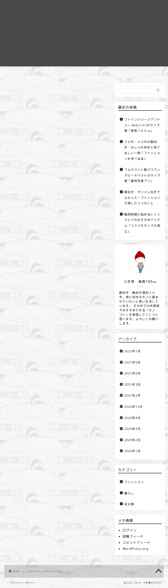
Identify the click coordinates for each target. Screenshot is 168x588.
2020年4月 (132, 418)
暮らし (129, 493)
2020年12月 (133, 406)
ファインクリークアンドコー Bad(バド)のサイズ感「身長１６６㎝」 (142, 125)
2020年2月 (132, 440)
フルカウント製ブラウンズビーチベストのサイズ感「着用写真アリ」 (142, 175)
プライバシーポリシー (23, 582)
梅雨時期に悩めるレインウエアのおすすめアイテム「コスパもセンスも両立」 (142, 222)
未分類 (129, 504)
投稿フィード (133, 536)
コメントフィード (136, 542)
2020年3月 (132, 429)
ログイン (129, 530)
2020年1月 (132, 451)
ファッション (134, 482)
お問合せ (94, 72)
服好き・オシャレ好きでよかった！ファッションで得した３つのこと (142, 197)
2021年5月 (132, 362)
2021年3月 (132, 384)
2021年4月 (132, 373)
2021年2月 (132, 395)
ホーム (72, 72)
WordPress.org (135, 548)
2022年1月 (132, 351)
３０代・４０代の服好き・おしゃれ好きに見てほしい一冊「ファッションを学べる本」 (142, 150)
